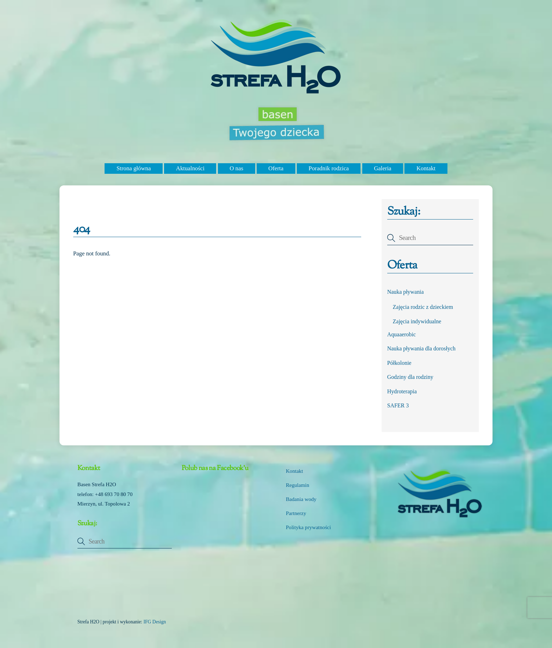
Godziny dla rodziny (410, 377)
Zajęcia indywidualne (417, 321)
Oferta (275, 168)
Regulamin (297, 485)
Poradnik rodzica (329, 168)
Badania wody (301, 499)
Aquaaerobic (401, 334)
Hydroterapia (402, 391)
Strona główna (134, 168)
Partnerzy (296, 513)
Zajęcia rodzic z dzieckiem (423, 307)
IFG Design (155, 621)
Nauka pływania (405, 292)
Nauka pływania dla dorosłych (421, 348)
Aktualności (190, 168)
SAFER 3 (398, 405)
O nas (236, 168)
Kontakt (425, 168)
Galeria (382, 168)
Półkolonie (399, 363)
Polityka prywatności (308, 527)
